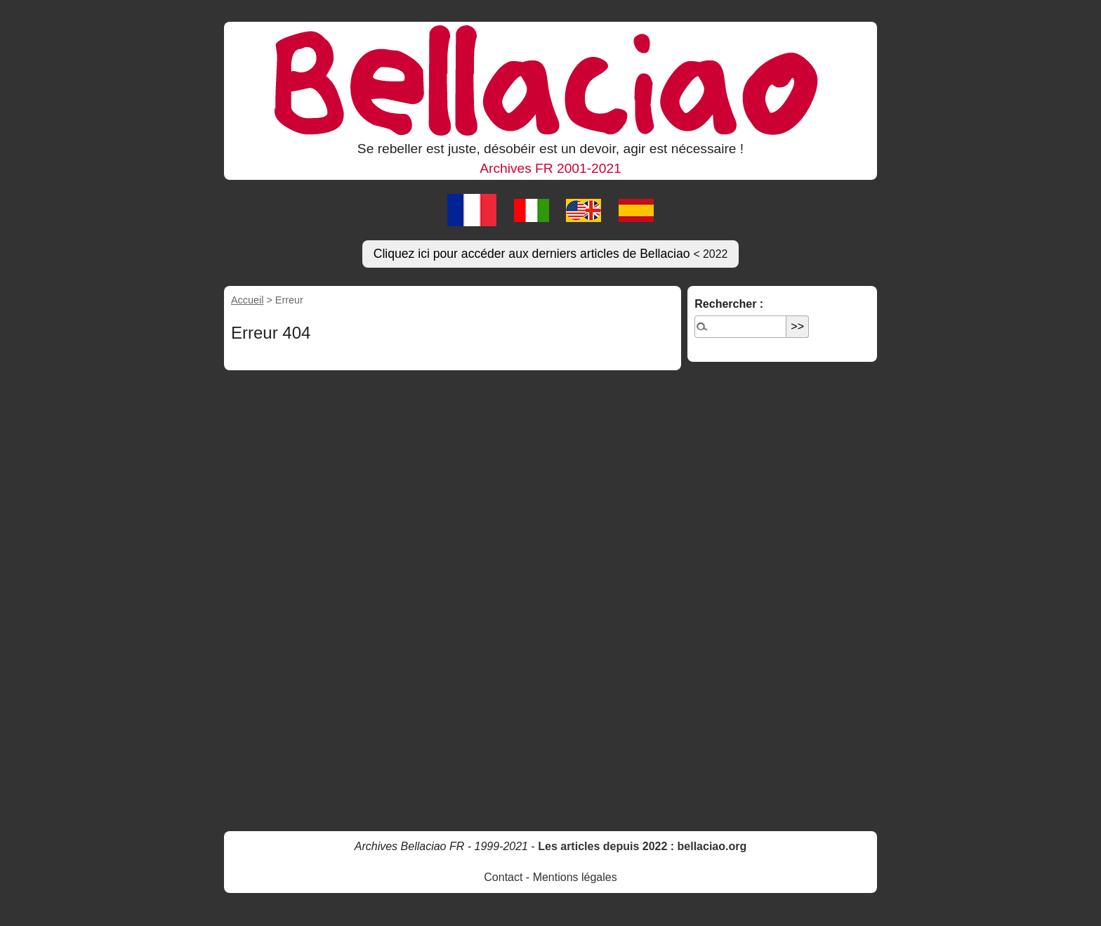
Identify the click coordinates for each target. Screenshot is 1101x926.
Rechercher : (728, 304)
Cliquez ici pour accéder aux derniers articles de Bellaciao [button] (551, 254)
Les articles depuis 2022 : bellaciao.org (642, 846)
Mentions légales (575, 877)
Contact (503, 877)
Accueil (247, 300)
